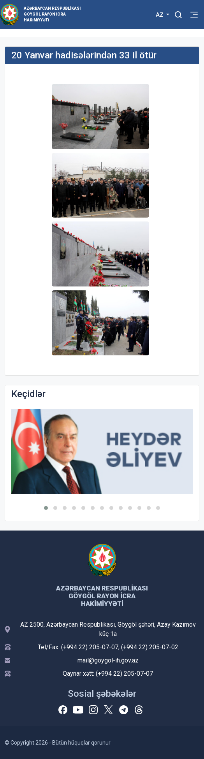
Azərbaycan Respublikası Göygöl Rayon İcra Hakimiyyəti (52, 14)
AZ (160, 14)
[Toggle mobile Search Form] (178, 13)
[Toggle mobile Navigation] (194, 14)
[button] (46, 508)
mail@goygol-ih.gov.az (108, 660)
